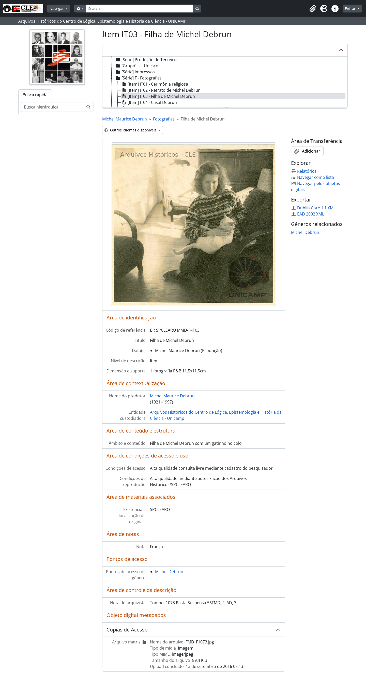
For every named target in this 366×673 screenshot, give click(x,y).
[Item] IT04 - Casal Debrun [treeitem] (149, 102)
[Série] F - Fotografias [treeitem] (138, 78)
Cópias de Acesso (127, 629)
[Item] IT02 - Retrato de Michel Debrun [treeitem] (161, 90)
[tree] (224, 82)
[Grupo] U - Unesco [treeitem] (136, 66)
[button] (312, 8)
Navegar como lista (312, 177)
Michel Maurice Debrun (124, 119)
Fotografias (164, 119)
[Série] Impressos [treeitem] (135, 72)
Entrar (351, 8)
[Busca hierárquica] (52, 107)
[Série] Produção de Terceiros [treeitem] (146, 60)
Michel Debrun (169, 571)
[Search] (139, 8)
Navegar (57, 8)
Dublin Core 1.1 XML (313, 208)
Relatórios (304, 171)
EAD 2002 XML (307, 214)
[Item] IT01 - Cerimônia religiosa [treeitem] (154, 84)
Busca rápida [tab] (35, 95)
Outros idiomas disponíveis (131, 130)
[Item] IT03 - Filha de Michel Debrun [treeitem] (158, 96)
